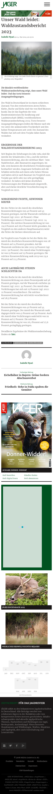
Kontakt (31, 761)
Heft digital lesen (10, 478)
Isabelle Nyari (7, 37)
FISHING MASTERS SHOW (14, 782)
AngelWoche (23, 779)
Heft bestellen (9, 475)
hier (13, 334)
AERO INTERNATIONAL (15, 777)
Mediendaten (42, 761)
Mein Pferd (21, 788)
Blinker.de (32, 779)
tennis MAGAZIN (15, 790)
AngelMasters (39, 777)
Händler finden (30, 475)
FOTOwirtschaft (27, 790)
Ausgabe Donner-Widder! (15, 470)
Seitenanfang (25, 695)
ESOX (45, 779)
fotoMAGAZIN (9, 785)
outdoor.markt (39, 790)
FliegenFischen (29, 782)
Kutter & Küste (11, 788)
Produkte (9, 761)
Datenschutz (20, 766)
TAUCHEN (42, 788)
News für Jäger (35, 343)
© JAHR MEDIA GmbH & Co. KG (26, 758)
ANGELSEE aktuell (11, 779)
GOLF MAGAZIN (20, 785)
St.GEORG (34, 788)
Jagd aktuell (20, 343)
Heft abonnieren (31, 478)
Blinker (39, 779)
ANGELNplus (29, 777)
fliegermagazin (41, 782)
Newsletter (20, 761)
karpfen (45, 785)
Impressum (32, 766)
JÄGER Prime (36, 785)
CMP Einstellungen (26, 770)
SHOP (28, 788)
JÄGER (29, 785)
